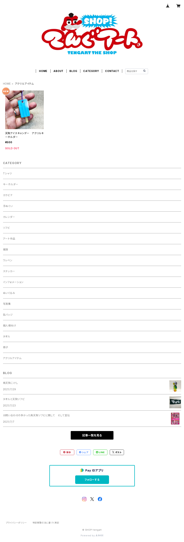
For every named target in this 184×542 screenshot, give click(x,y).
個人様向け (9, 325)
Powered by (92, 535)
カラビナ (8, 195)
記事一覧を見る (92, 435)
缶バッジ (8, 314)
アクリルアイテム (12, 358)
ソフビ (6, 227)
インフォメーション (13, 282)
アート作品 (9, 238)
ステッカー (9, 271)
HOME (43, 70)
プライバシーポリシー (16, 522)
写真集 (7, 303)
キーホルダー (10, 184)
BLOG (73, 70)
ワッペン (7, 260)
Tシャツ (7, 173)
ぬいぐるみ (9, 292)
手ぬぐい (8, 206)
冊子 (5, 347)
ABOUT (58, 70)
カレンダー (9, 216)
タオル (6, 336)
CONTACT (112, 70)
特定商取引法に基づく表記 (46, 522)
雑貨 (5, 249)
